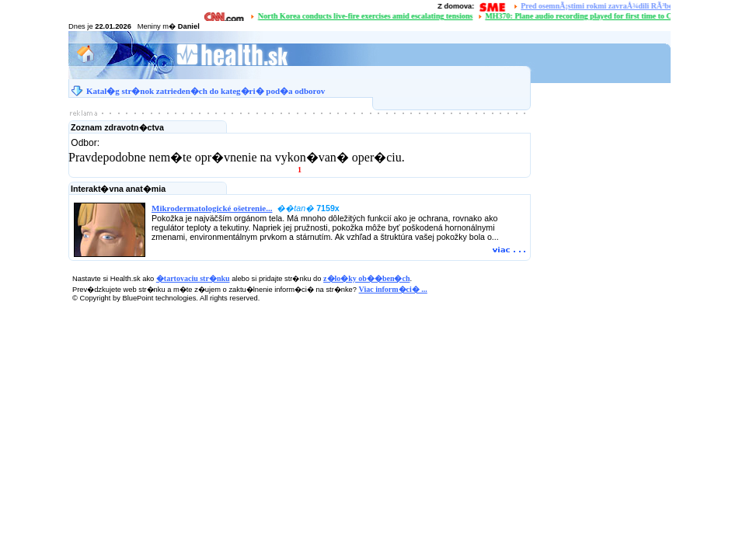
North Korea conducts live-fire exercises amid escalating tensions (367, 16)
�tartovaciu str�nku (193, 278)
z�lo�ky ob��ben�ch (366, 278)
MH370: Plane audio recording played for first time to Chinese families (605, 16)
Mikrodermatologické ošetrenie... (212, 208)
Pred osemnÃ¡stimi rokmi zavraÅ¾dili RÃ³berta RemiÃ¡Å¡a (622, 6)
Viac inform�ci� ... (393, 289)
